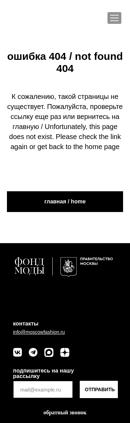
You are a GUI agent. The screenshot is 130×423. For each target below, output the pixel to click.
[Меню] (114, 18)
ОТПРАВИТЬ (100, 389)
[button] (65, 412)
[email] (43, 389)
